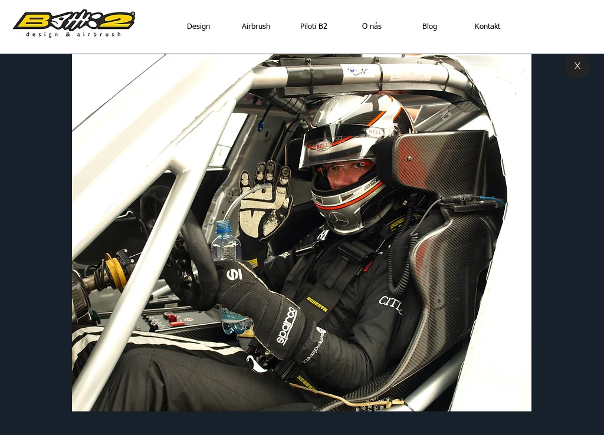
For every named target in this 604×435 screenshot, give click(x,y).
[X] (577, 66)
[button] (301, 232)
